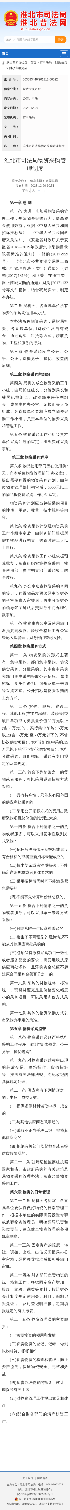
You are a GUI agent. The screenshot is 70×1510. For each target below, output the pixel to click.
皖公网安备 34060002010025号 (35, 1499)
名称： (11, 146)
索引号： (11, 79)
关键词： (11, 136)
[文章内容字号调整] (35, 190)
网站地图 (42, 1478)
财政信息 (61, 62)
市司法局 (46, 62)
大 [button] (33, 190)
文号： (11, 127)
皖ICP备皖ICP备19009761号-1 (35, 1494)
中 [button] (39, 190)
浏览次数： (19, 180)
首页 (5, 53)
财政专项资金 (18, 68)
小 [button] (44, 190)
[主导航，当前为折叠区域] (64, 53)
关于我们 (27, 1478)
